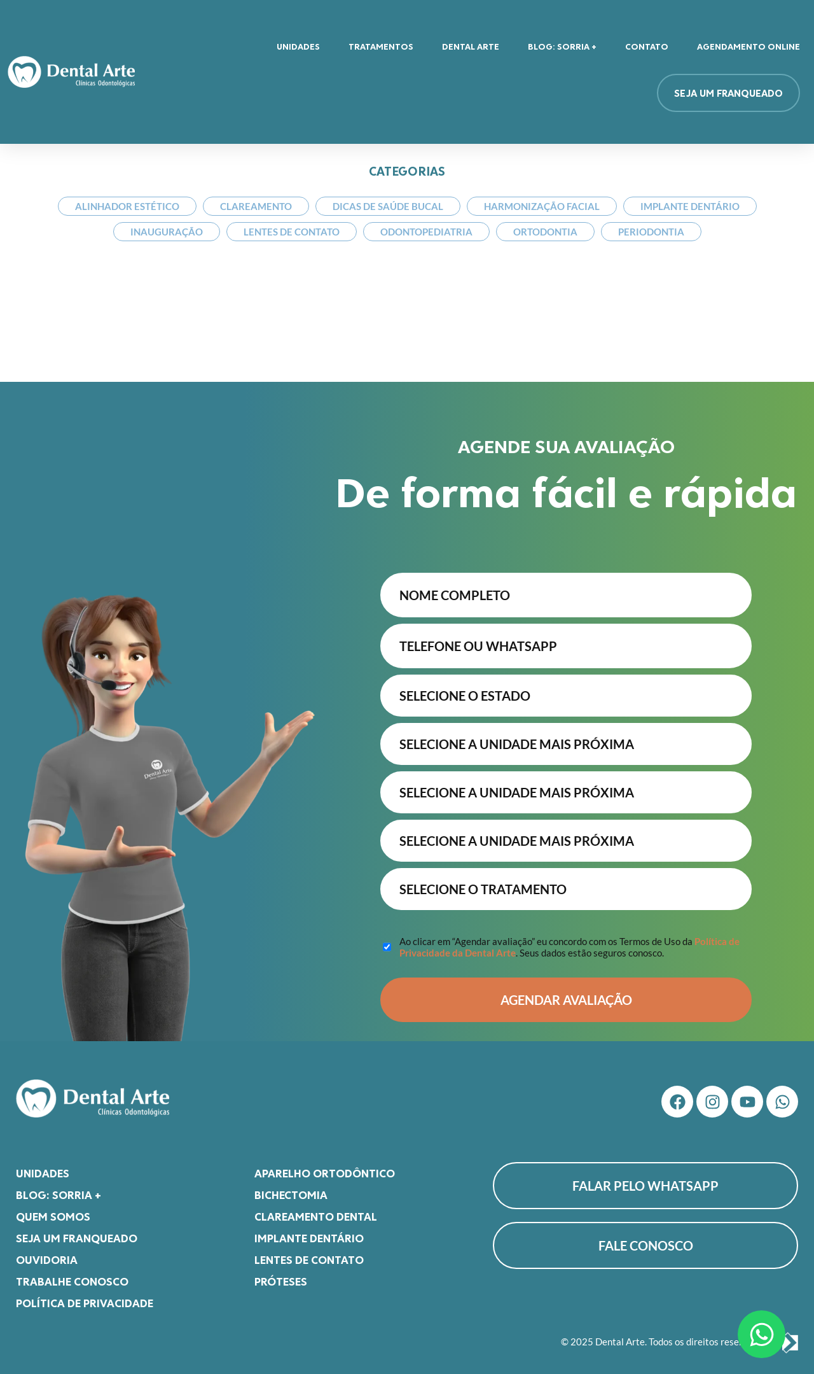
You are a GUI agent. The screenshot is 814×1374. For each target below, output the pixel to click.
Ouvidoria (47, 1253)
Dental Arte (470, 46)
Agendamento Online (748, 46)
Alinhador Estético (127, 206)
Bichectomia (291, 1188)
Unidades (298, 46)
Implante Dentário (690, 206)
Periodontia (651, 231)
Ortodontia (545, 231)
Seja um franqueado (76, 1231)
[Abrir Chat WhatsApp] (761, 1334)
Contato (646, 46)
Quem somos (53, 1210)
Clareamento (256, 206)
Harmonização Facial (542, 206)
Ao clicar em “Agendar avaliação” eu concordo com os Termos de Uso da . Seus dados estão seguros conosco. (569, 940)
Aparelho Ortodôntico (324, 1167)
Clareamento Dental (315, 1210)
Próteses (280, 1275)
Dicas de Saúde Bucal (388, 206)
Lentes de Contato (292, 231)
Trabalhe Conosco (72, 1275)
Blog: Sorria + (562, 46)
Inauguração (166, 231)
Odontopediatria (426, 231)
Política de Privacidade (84, 1296)
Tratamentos (380, 46)
